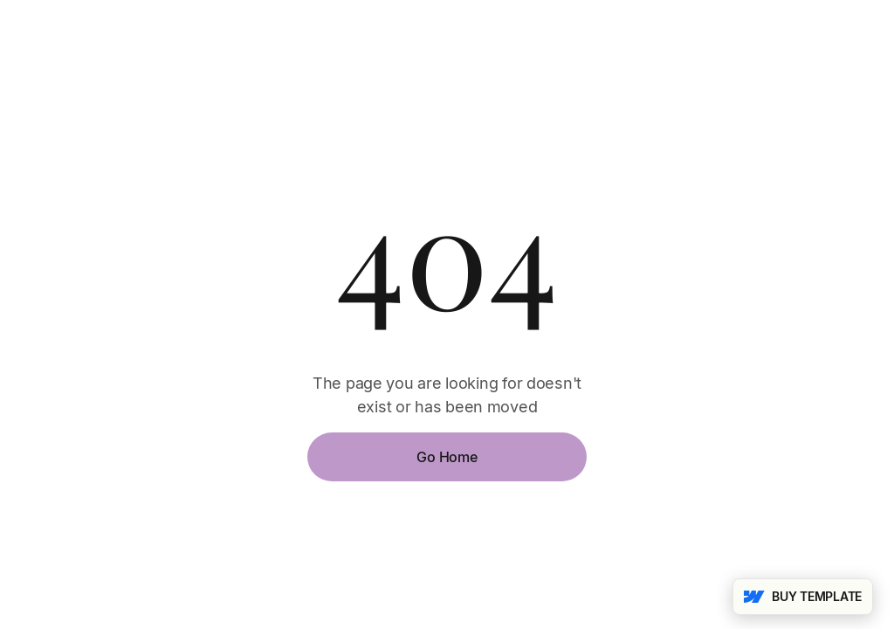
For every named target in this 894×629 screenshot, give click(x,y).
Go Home (446, 457)
